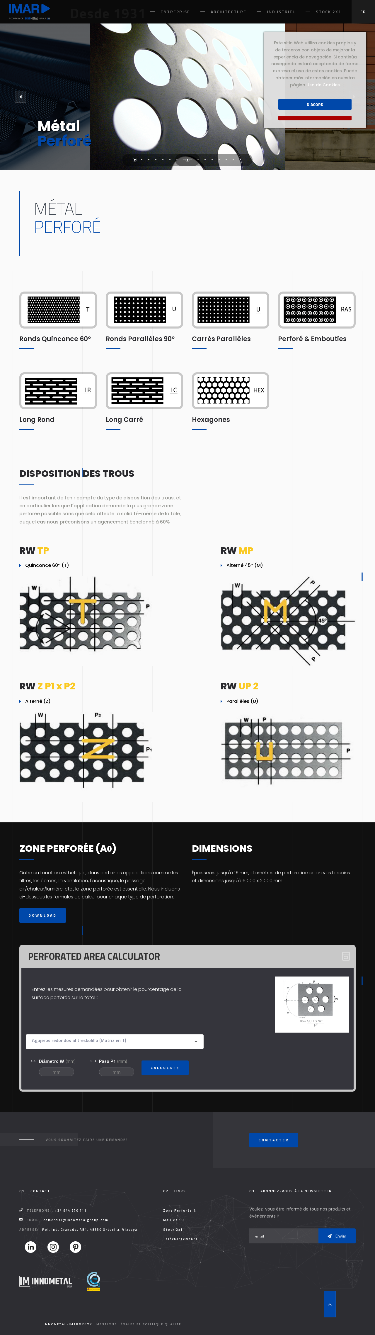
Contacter (273, 1140)
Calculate (165, 1067)
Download (42, 915)
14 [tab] (226, 160)
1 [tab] (135, 160)
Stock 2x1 (328, 12)
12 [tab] (212, 160)
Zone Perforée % (179, 1210)
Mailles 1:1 (174, 1220)
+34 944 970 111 (71, 1210)
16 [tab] (240, 160)
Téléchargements (180, 1239)
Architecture (228, 12)
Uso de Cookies (323, 85)
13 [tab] (219, 160)
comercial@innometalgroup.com (75, 1220)
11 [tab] (205, 160)
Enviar (337, 1236)
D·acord (315, 104)
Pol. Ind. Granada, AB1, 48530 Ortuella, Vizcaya (89, 1229)
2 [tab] (142, 160)
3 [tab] (149, 160)
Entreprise (175, 12)
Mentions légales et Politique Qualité (138, 1324)
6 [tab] (170, 160)
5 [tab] (163, 160)
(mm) (53, 1061)
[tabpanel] (187, 96)
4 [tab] (156, 160)
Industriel (281, 12)
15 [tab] (233, 160)
